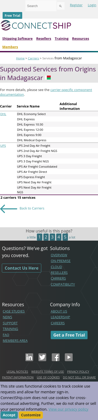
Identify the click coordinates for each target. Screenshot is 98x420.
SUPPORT (10, 323)
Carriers (33, 58)
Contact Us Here (21, 268)
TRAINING (10, 328)
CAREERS (58, 323)
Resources (80, 38)
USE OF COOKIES (48, 377)
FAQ (6, 334)
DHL (3, 114)
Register (76, 5)
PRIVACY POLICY (78, 371)
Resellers (43, 38)
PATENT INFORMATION (17, 377)
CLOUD (56, 266)
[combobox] (41, 6)
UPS (3, 145)
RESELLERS (59, 272)
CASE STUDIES (14, 311)
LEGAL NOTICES (17, 371)
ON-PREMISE (61, 260)
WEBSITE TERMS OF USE (47, 371)
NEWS (7, 317)
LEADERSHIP (60, 317)
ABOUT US (59, 311)
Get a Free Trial (69, 335)
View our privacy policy (68, 409)
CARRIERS (58, 278)
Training (61, 38)
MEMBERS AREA (15, 340)
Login (92, 5)
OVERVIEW (59, 255)
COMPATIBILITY (63, 284)
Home (20, 58)
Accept (9, 415)
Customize (31, 415)
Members (10, 46)
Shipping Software (17, 38)
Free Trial (12, 15)
